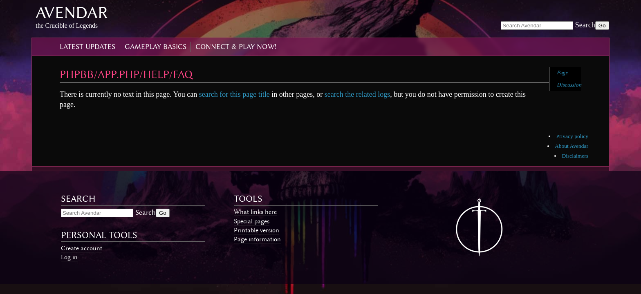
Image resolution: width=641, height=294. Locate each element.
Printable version (256, 230)
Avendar (72, 12)
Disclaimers (575, 156)
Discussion (569, 85)
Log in (69, 257)
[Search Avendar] (537, 25)
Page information (257, 239)
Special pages (251, 221)
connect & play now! (235, 46)
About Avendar (571, 146)
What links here (255, 212)
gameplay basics (155, 46)
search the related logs (357, 94)
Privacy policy (572, 136)
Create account (81, 248)
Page (562, 72)
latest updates (87, 46)
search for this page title (234, 94)
